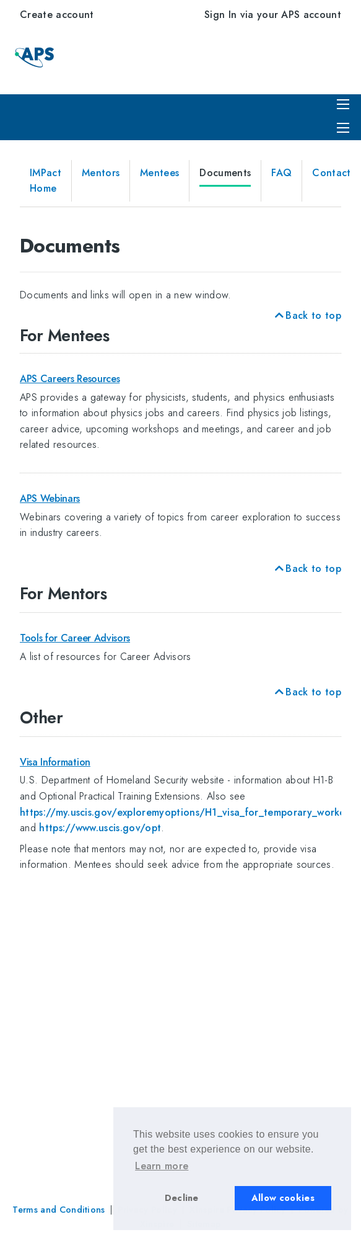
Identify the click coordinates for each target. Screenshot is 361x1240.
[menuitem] (345, 127)
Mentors (101, 173)
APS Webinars (50, 498)
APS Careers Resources (70, 379)
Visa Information (55, 762)
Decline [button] (182, 1198)
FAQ (281, 173)
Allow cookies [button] (283, 1198)
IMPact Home (45, 181)
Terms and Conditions (58, 1209)
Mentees (159, 173)
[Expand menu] (343, 128)
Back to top (307, 315)
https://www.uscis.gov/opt (100, 828)
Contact (331, 173)
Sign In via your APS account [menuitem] (272, 14)
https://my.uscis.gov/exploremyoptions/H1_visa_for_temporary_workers (186, 812)
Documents (225, 173)
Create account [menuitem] (57, 14)
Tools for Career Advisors (75, 638)
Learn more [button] (161, 1166)
